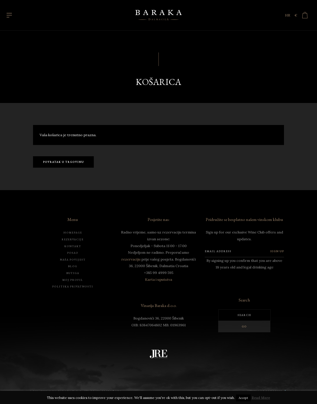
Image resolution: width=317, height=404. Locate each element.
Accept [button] (243, 398)
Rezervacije (73, 239)
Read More (261, 398)
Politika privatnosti (72, 286)
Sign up (277, 251)
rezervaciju (130, 259)
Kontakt (72, 246)
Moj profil (72, 280)
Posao (72, 253)
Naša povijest (73, 259)
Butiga (72, 273)
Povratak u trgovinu (63, 162)
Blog (72, 266)
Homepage (72, 232)
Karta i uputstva (158, 279)
